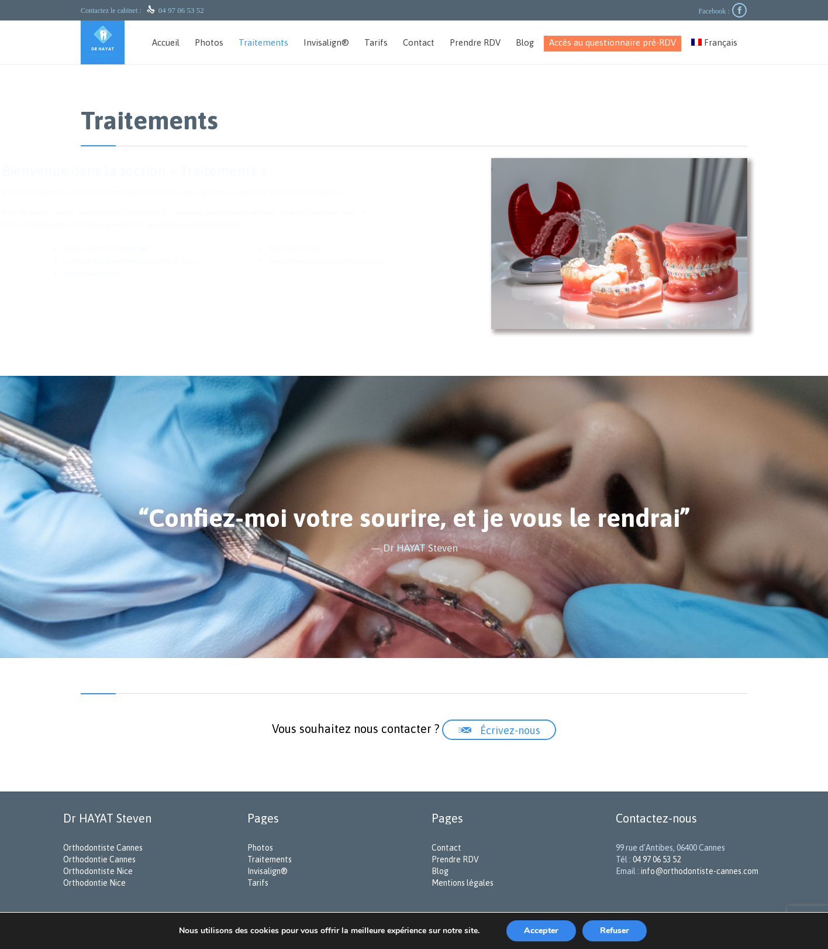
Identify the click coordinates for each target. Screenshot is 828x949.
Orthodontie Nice (94, 883)
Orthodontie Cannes (99, 859)
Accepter (541, 930)
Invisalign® (267, 871)
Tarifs (257, 883)
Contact (446, 847)
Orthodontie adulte (131, 273)
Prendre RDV (455, 859)
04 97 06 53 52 (181, 10)
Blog (440, 871)
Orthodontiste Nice (98, 871)
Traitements (269, 859)
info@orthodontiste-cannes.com (699, 871)
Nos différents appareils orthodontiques (367, 260)
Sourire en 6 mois (334, 248)
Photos (260, 847)
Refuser (614, 930)
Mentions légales (463, 883)
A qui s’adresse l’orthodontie (146, 248)
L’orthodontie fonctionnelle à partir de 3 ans (169, 260)
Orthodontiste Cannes (103, 847)
